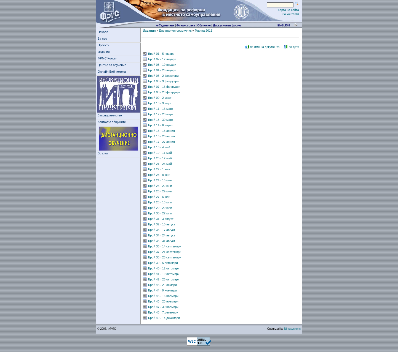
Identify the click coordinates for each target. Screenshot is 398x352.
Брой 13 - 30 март (160, 119)
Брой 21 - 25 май (160, 163)
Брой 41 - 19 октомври (164, 273)
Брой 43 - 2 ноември (162, 284)
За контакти (290, 14)
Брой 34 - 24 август (161, 235)
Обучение (204, 25)
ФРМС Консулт (109, 58)
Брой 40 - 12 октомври (164, 268)
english (283, 25)
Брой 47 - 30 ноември (163, 307)
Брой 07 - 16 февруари (164, 86)
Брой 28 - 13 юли (160, 202)
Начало (103, 32)
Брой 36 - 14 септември (164, 246)
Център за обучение (113, 65)
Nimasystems (292, 328)
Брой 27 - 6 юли (159, 196)
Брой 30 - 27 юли (160, 213)
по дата (294, 46)
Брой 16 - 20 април (161, 136)
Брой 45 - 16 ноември (163, 296)
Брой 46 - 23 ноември (163, 301)
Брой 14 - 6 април (160, 125)
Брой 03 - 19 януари (162, 64)
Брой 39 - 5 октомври (163, 262)
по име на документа (265, 46)
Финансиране (186, 25)
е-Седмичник (165, 25)
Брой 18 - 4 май (159, 147)
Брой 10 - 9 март (159, 103)
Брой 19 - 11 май (160, 152)
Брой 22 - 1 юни (159, 169)
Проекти (104, 45)
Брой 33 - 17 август (161, 229)
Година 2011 (203, 30)
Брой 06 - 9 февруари (163, 81)
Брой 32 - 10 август (161, 224)
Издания (104, 51)
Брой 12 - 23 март (160, 114)
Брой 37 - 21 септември (164, 251)
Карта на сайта (288, 10)
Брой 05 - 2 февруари (163, 75)
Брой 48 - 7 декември (163, 312)
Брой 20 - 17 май (160, 158)
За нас (103, 38)
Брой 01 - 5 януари (161, 53)
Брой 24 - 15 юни (160, 180)
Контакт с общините (112, 122)
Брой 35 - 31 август (161, 240)
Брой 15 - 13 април (161, 130)
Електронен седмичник (175, 30)
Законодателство (110, 115)
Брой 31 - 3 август (160, 218)
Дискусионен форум (227, 25)
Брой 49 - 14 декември (164, 318)
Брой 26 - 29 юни (160, 191)
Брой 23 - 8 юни (159, 174)
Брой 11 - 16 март (160, 108)
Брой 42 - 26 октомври (164, 279)
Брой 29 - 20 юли (160, 207)
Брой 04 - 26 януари (162, 70)
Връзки (103, 153)
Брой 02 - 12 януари (162, 59)
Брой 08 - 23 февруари (164, 92)
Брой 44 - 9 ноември (162, 290)
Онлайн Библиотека (112, 71)
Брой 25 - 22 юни (160, 185)
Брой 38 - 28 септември (164, 257)
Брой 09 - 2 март (159, 97)
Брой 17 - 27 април (161, 141)
